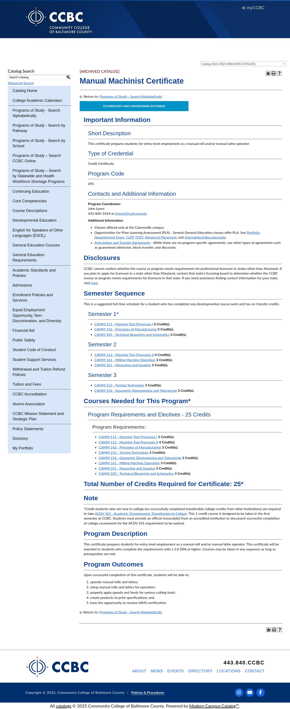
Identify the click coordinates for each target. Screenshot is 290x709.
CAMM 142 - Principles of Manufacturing (126, 329)
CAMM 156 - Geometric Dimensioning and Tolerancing (136, 390)
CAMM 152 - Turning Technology (119, 385)
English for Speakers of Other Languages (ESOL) (38, 233)
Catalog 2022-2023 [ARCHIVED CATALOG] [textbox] (228, 64)
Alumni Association (29, 404)
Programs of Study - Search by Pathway (39, 128)
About (139, 671)
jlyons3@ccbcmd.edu (131, 213)
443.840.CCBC (244, 662)
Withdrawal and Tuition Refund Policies (39, 372)
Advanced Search (21, 83)
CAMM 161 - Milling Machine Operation (125, 360)
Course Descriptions (30, 211)
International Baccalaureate (205, 237)
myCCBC (253, 7)
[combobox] (243, 63)
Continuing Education (31, 191)
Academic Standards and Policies (34, 273)
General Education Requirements (29, 257)
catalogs (63, 705)
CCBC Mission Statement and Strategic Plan (38, 416)
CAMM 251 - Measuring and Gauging (123, 365)
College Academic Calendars (37, 100)
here (94, 283)
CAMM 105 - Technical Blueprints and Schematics (132, 334)
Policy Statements (28, 429)
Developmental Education (35, 220)
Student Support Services (34, 360)
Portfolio (253, 232)
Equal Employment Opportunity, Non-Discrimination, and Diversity (37, 315)
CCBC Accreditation (30, 394)
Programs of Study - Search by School (39, 143)
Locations (229, 671)
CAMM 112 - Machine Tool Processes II (124, 355)
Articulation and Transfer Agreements (122, 242)
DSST (139, 237)
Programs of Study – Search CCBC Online (37, 158)
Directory (20, 438)
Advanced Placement (161, 237)
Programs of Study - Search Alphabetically (36, 113)
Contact (255, 671)
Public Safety (24, 340)
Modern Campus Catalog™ (214, 705)
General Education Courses (36, 245)
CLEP (130, 237)
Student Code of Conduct (34, 350)
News (157, 671)
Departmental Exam (109, 237)
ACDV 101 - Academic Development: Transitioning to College (141, 513)
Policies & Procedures (147, 692)
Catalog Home (25, 91)
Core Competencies (30, 201)
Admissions (22, 285)
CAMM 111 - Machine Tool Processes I (124, 324)
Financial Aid (24, 330)
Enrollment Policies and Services (33, 297)
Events (175, 671)
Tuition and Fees (27, 384)
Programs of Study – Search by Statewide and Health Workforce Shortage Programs (39, 175)
